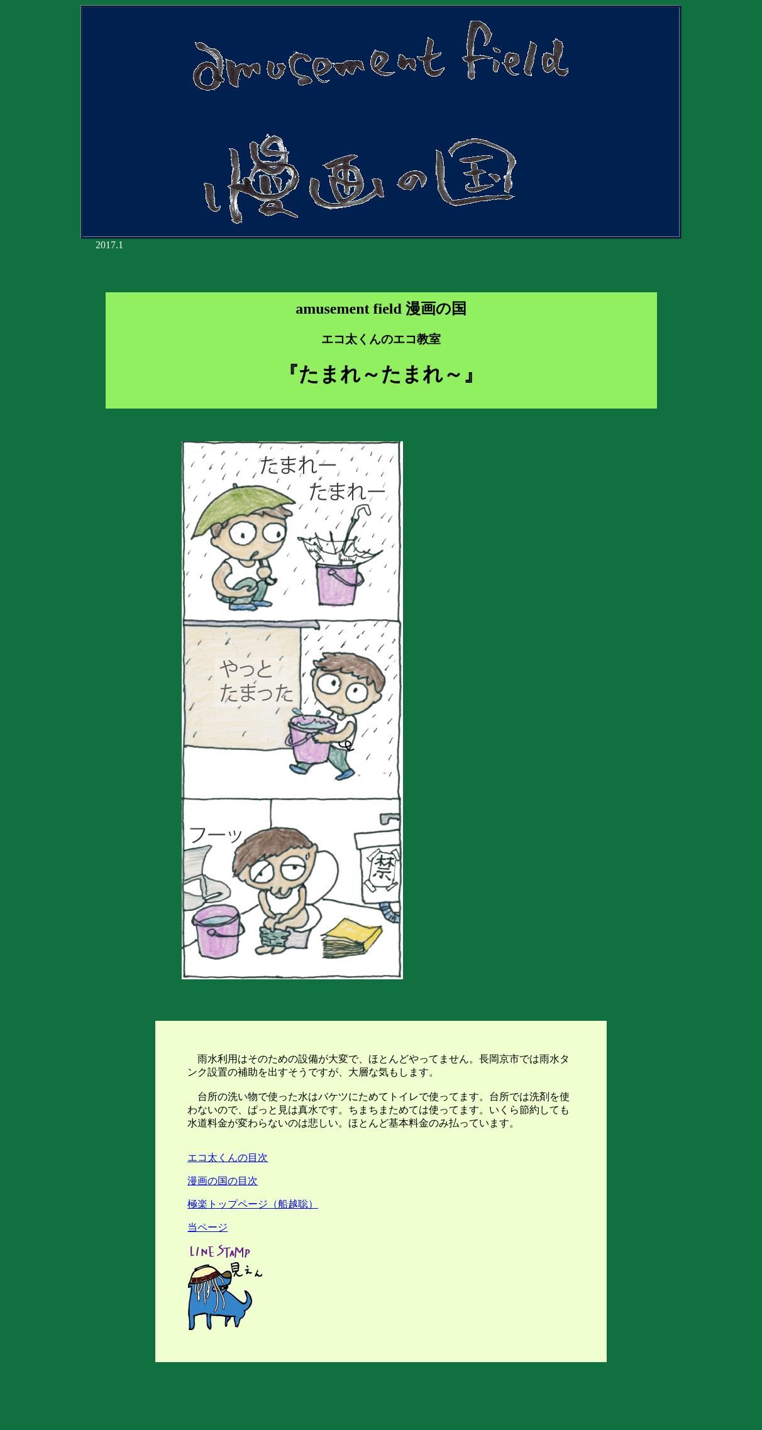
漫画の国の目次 (222, 1180)
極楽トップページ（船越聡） (252, 1204)
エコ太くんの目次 (227, 1157)
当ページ (207, 1227)
